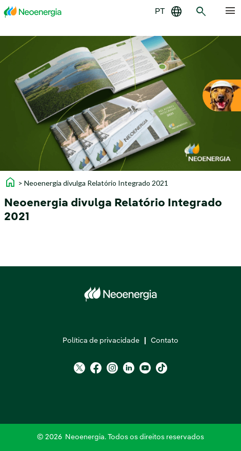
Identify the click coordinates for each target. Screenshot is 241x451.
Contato (164, 340)
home (10, 182)
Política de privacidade (101, 340)
